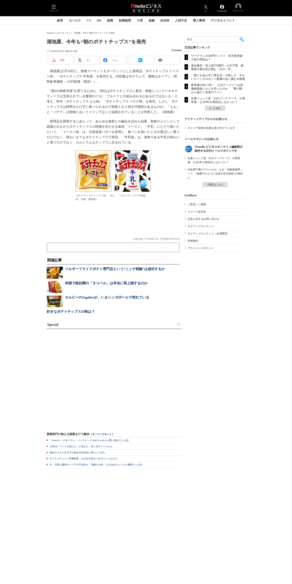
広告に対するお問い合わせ (203, 218)
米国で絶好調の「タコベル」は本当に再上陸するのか (106, 283)
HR (99, 20)
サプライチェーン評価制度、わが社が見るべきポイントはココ (83, 458)
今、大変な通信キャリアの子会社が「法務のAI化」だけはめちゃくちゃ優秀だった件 (95, 464)
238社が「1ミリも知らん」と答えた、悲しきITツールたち (81, 446)
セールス (75, 20)
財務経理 (125, 20)
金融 (151, 20)
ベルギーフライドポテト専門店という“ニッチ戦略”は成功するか (115, 269)
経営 (60, 20)
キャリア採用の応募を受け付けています (211, 127)
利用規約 (193, 240)
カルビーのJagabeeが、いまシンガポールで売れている (107, 297)
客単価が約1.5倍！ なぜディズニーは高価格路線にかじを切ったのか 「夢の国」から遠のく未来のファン (218, 88)
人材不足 (181, 20)
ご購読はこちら (214, 184)
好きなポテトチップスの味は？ (71, 311)
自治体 (164, 20)
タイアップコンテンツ (201, 226)
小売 (140, 20)
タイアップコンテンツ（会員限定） (209, 233)
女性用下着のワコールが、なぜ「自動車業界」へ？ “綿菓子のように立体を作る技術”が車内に (215, 173)
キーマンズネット (102, 434)
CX (89, 20)
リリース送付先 (197, 211)
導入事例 (199, 20)
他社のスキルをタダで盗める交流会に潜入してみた (77, 452)
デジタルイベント (223, 20)
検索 (242, 39)
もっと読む (215, 108)
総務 (110, 20)
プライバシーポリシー (201, 248)
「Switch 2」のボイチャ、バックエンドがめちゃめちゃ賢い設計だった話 (89, 440)
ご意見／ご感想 (197, 204)
